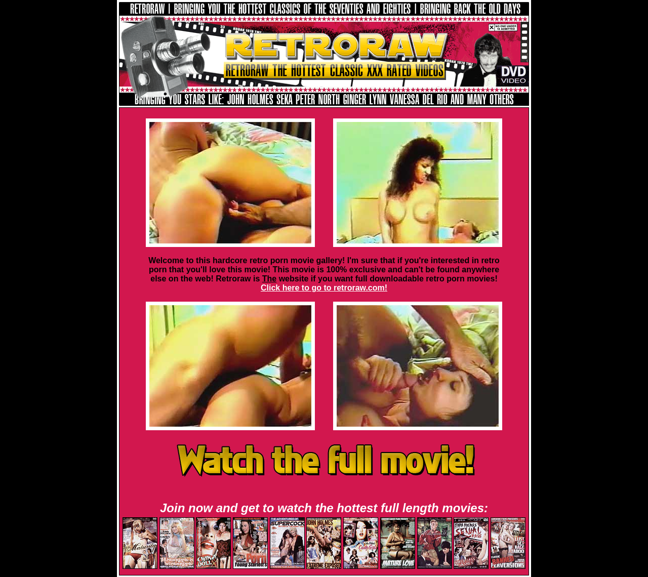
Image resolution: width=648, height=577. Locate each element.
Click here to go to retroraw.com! (324, 287)
